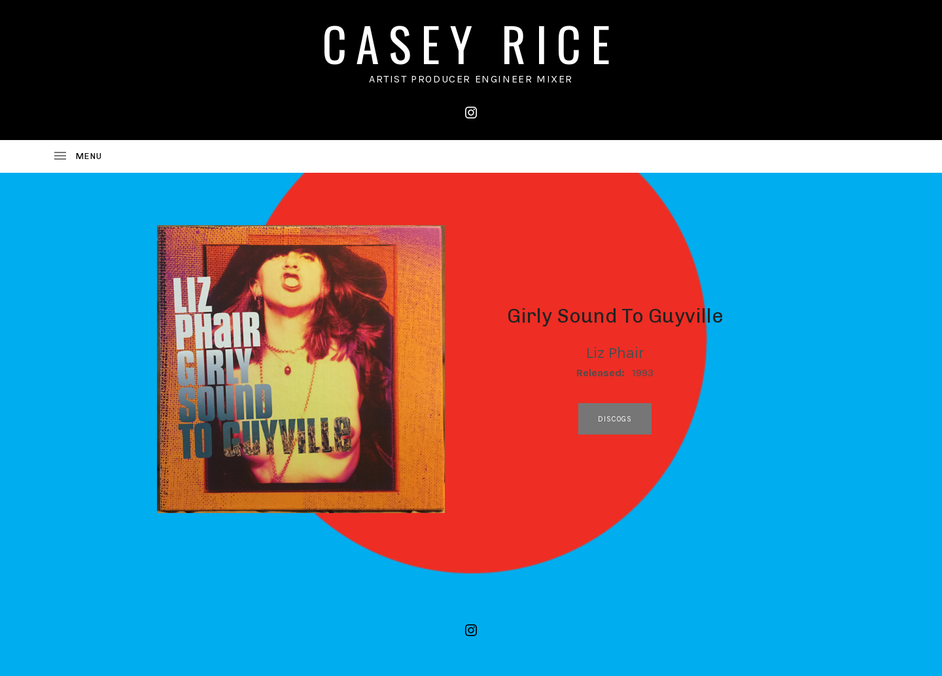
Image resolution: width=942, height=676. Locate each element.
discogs (615, 419)
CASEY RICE (471, 43)
